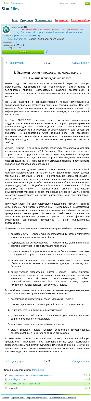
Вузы (15, 20)
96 (86, 379)
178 (86, 375)
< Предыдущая (14, 62)
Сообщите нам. (77, 29)
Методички (20, 39)
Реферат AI (61, 20)
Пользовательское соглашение (62, 398)
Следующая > (80, 62)
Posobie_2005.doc (17, 379)
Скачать (23, 51)
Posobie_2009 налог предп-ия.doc (24, 384)
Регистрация (17, 3)
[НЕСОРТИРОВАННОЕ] (27, 35)
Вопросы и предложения (37, 398)
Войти (6, 3)
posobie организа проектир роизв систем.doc (30, 375)
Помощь (5, 398)
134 (86, 384)
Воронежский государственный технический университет (51, 32)
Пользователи (43, 20)
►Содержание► (2, 107)
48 (86, 388)
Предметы (26, 20)
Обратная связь (18, 398)
